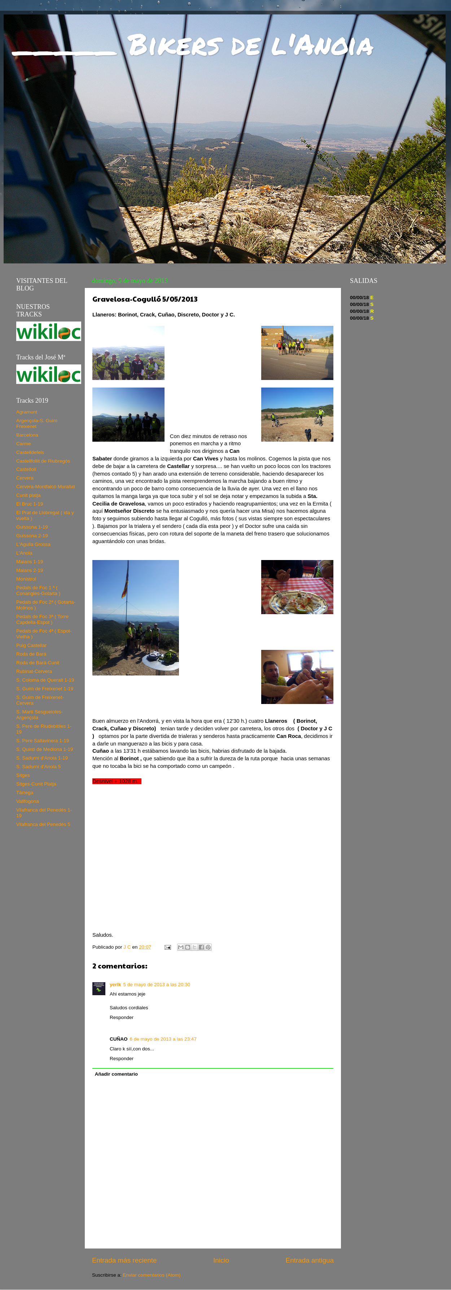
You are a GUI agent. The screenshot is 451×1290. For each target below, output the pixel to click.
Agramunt (27, 412)
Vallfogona (27, 801)
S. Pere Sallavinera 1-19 (42, 740)
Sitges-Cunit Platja (36, 784)
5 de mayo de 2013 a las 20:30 (156, 984)
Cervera (25, 478)
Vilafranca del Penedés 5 (43, 824)
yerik (115, 984)
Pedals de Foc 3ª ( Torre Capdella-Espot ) (42, 619)
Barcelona (27, 435)
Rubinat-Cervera (34, 671)
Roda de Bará (31, 654)
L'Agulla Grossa (33, 544)
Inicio (221, 1260)
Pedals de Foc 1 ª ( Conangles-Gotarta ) (38, 590)
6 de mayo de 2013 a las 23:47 (163, 1039)
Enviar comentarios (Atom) (152, 1275)
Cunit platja (28, 495)
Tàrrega (24, 792)
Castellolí (26, 469)
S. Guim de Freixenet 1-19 (44, 688)
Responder (121, 1017)
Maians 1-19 (29, 561)
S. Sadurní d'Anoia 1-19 (42, 758)
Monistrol (26, 579)
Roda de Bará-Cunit (37, 662)
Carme (23, 443)
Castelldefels (30, 452)
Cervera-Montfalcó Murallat (45, 486)
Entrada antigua (310, 1260)
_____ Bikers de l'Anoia (193, 43)
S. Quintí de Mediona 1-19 (44, 749)
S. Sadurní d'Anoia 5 (38, 766)
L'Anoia (24, 553)
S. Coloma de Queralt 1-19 (45, 680)
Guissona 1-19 (32, 527)
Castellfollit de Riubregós (43, 461)
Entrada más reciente (124, 1260)
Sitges (23, 775)
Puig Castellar (31, 645)
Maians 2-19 (29, 570)
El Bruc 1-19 (29, 504)
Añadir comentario (116, 1074)
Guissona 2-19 (32, 535)
